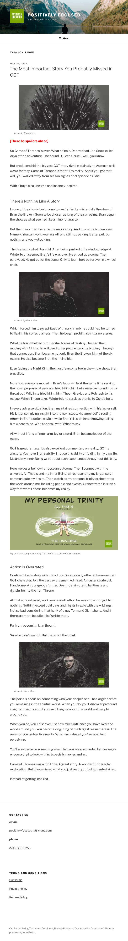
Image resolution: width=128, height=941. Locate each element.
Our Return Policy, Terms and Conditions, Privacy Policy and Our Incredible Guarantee (56, 928)
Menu (64, 38)
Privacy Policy (18, 888)
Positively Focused (54, 15)
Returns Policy (18, 897)
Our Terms (15, 880)
